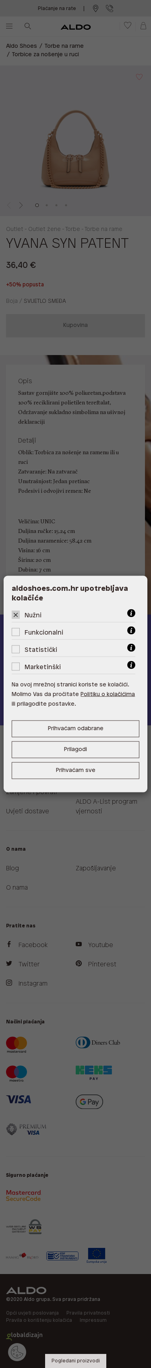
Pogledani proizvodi (76, 1361)
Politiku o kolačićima (108, 695)
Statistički (41, 650)
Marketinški (43, 667)
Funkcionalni (44, 632)
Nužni (33, 615)
